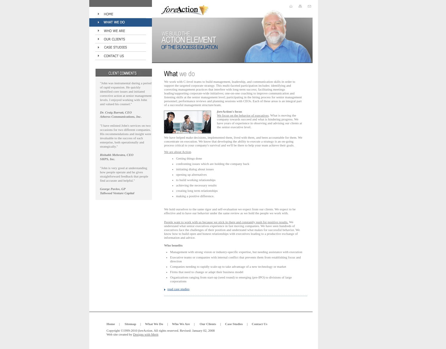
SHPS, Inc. (107, 159)
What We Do (154, 324)
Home (111, 324)
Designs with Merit (146, 334)
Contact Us (259, 324)
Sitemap (130, 324)
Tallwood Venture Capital (117, 193)
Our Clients (208, 324)
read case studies (178, 289)
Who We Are (181, 324)
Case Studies (234, 324)
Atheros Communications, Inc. (121, 116)
